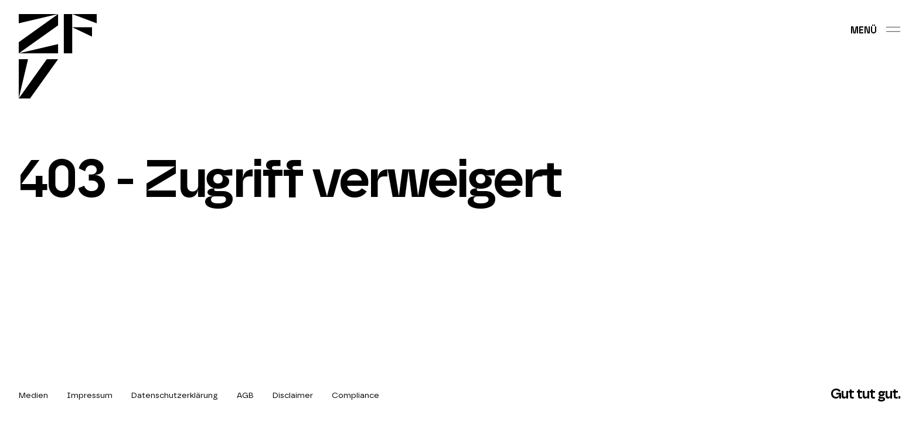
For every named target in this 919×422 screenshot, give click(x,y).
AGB (245, 396)
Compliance (355, 396)
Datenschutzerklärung (174, 396)
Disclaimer (293, 396)
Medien (33, 396)
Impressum (90, 396)
